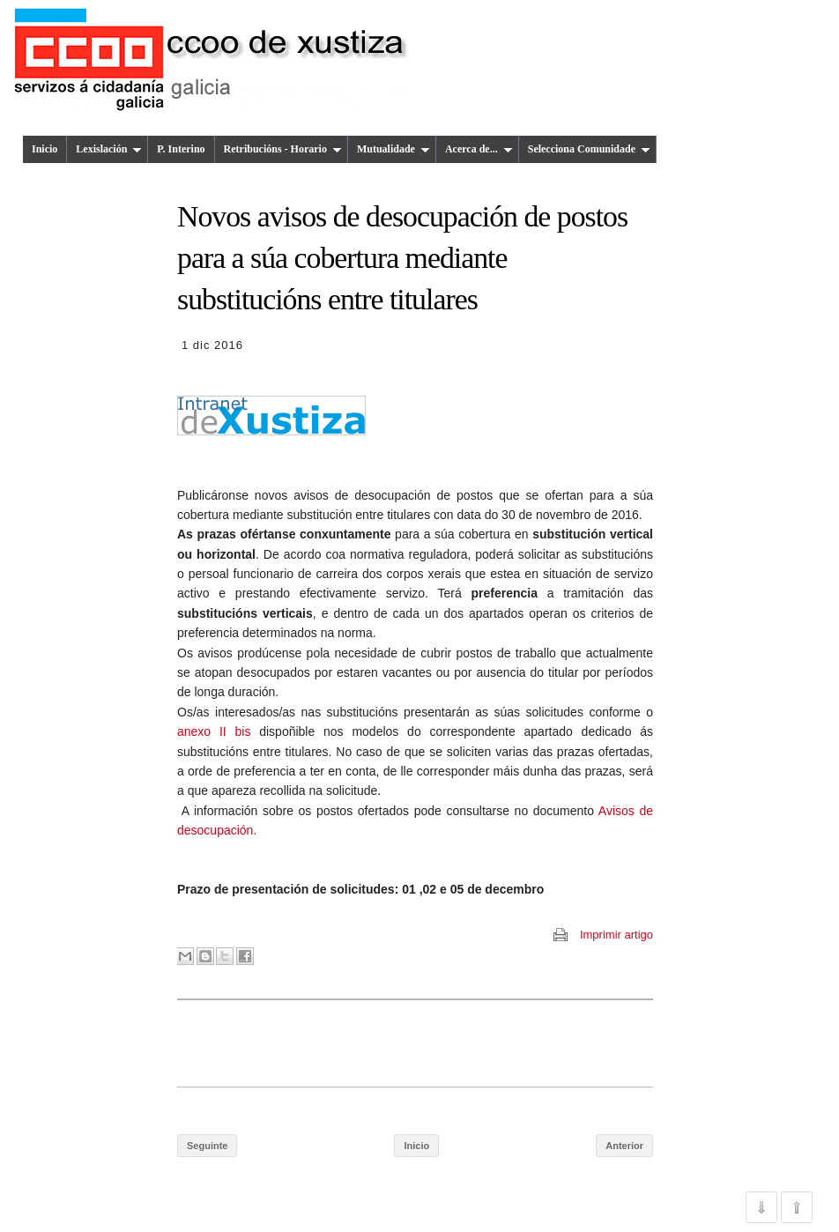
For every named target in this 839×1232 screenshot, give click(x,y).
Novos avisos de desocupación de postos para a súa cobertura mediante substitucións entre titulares (402, 258)
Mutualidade (393, 149)
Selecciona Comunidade (589, 149)
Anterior (624, 1145)
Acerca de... (479, 149)
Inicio (44, 149)
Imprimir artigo (616, 934)
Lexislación (109, 149)
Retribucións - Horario (283, 149)
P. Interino (180, 149)
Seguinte (207, 1145)
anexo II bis (213, 731)
